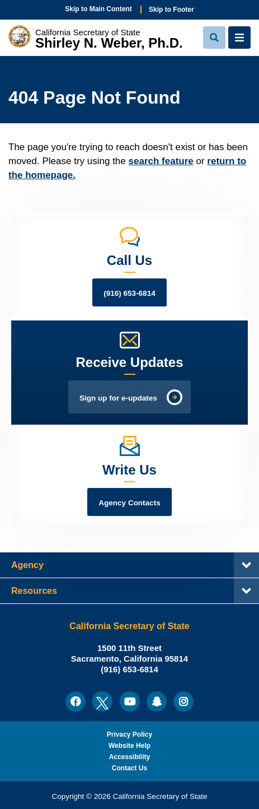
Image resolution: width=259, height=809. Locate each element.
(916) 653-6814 (129, 293)
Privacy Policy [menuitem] (129, 734)
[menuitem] (75, 701)
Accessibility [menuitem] (129, 757)
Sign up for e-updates (118, 398)
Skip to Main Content (98, 9)
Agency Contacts (129, 503)
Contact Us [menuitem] (129, 768)
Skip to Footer (171, 9)
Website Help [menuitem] (129, 746)
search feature (161, 161)
